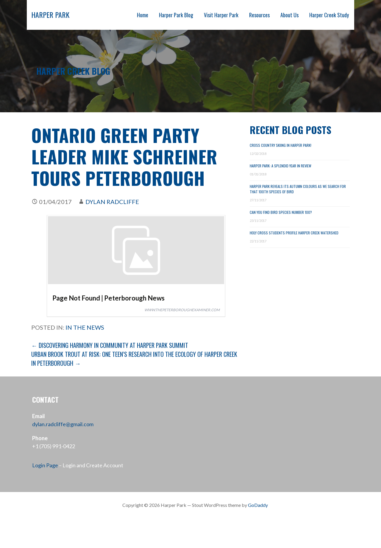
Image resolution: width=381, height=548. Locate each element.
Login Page (45, 465)
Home (142, 15)
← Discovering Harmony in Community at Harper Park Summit (109, 345)
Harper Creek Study (329, 15)
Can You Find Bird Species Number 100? (281, 212)
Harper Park (50, 14)
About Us (289, 15)
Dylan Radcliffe (112, 201)
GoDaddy (258, 505)
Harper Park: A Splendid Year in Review (280, 165)
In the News (84, 327)
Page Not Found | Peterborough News (108, 298)
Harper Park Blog (176, 15)
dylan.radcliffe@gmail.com (62, 424)
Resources (259, 15)
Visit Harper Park (221, 15)
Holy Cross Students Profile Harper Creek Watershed (294, 232)
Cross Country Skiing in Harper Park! (280, 145)
